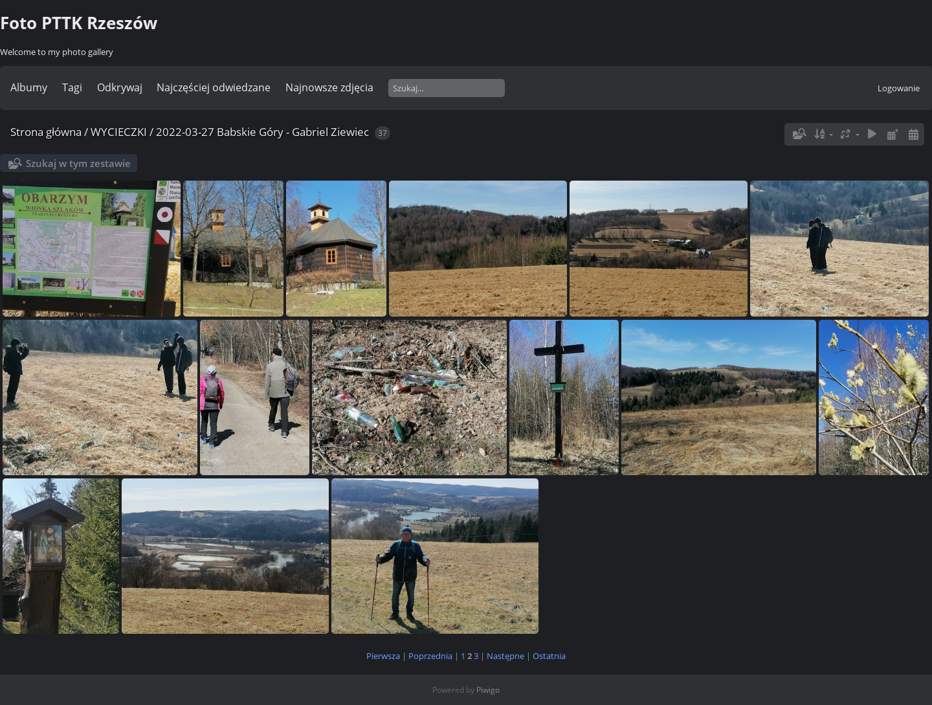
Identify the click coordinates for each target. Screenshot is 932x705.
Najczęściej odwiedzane (214, 87)
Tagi (72, 87)
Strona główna (46, 131)
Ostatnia (549, 656)
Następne (505, 656)
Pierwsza (383, 656)
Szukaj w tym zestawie (78, 163)
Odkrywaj (119, 87)
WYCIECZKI (119, 131)
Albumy (28, 87)
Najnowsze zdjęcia (329, 87)
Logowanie (899, 88)
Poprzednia (430, 656)
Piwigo (488, 689)
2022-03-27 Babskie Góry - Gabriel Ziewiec (262, 131)
